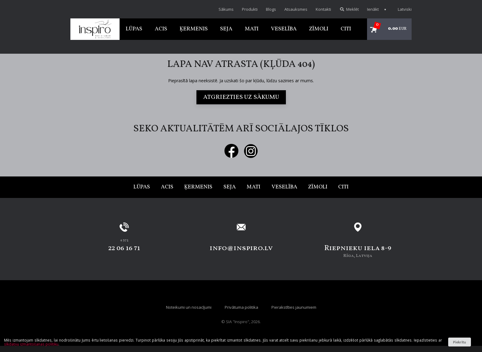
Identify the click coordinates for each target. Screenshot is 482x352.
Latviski (401, 9)
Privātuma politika (241, 307)
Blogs (271, 9)
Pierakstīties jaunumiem (293, 307)
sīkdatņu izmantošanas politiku (31, 344)
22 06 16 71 (124, 248)
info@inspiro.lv (241, 248)
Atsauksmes (295, 9)
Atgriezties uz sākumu (241, 97)
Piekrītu (459, 342)
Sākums (226, 9)
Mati (252, 29)
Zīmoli (318, 29)
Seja (226, 29)
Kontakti (323, 9)
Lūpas (134, 29)
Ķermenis (194, 29)
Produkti (250, 9)
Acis (161, 29)
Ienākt (373, 9)
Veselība (284, 29)
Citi (346, 29)
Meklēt (349, 9)
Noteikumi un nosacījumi (188, 307)
